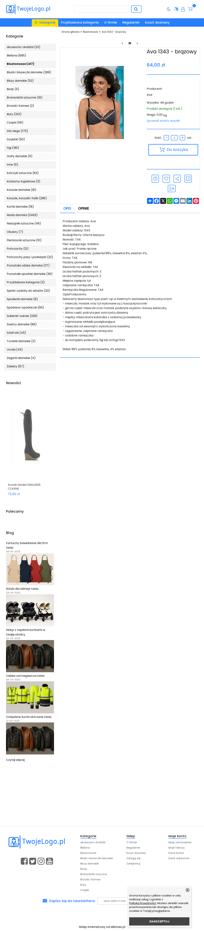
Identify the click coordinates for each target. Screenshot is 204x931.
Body (83, 869)
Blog (10, 533)
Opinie (83, 208)
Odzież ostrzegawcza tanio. (25, 676)
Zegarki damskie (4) (21, 358)
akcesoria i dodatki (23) (23, 47)
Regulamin (131, 22)
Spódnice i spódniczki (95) (25, 307)
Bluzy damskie (89, 863)
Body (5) (13, 89)
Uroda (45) (15, 349)
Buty (83, 885)
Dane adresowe (178, 858)
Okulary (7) (15, 232)
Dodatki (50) (16, 139)
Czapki (84, 890)
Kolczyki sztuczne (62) (23, 173)
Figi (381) (13, 148)
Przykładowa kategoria (80, 22)
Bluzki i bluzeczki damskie (96, 858)
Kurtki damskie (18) (20, 206)
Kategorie (14, 36)
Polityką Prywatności (142, 903)
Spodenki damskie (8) (22, 299)
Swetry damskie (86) (22, 324)
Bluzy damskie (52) (20, 80)
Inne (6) (12, 164)
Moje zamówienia (179, 842)
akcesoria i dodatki (92, 842)
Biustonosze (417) (20, 64)
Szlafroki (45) (16, 332)
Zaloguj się (133, 858)
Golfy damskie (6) (19, 156)
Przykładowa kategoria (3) (26, 282)
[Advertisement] (102, 798)
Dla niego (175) (17, 131)
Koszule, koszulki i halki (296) (27, 198)
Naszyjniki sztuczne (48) (24, 223)
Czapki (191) (15, 122)
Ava (149, 95)
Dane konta (176, 853)
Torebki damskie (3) (21, 341)
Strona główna (70, 32)
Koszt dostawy (157, 22)
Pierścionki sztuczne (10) (24, 240)
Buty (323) (14, 114)
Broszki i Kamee (90, 879)
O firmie (110, 22)
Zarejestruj (133, 863)
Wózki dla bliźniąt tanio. (22, 589)
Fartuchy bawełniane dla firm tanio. (27, 545)
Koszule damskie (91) (21, 190)
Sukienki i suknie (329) (22, 316)
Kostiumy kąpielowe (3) (23, 181)
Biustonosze (90, 32)
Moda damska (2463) (22, 215)
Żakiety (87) (15, 366)
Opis (67, 208)
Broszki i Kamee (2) (20, 105)
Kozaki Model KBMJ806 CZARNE (24, 487)
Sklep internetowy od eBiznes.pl (102, 927)
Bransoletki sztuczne (93, 874)
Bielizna (85, 847)
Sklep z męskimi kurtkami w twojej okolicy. (25, 632)
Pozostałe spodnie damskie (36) (30, 274)
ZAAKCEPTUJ (159, 921)
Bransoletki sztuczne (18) (25, 97)
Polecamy (15, 511)
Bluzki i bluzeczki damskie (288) (29, 72)
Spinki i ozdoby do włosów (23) (28, 290)
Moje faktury (176, 847)
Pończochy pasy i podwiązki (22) (30, 257)
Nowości (13, 383)
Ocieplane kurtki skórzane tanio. (29, 717)
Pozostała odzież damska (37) (28, 265)
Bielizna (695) (16, 55)
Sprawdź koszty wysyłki (163, 121)
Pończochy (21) (18, 248)
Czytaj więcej (15, 760)
